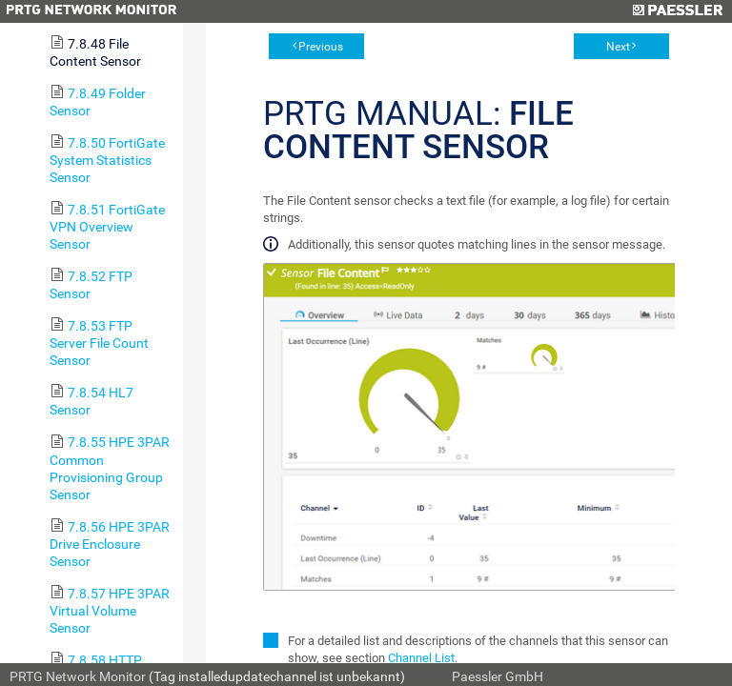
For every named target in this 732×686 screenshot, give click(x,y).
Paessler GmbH (497, 676)
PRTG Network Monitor (78, 676)
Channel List (421, 658)
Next (618, 46)
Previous (320, 46)
